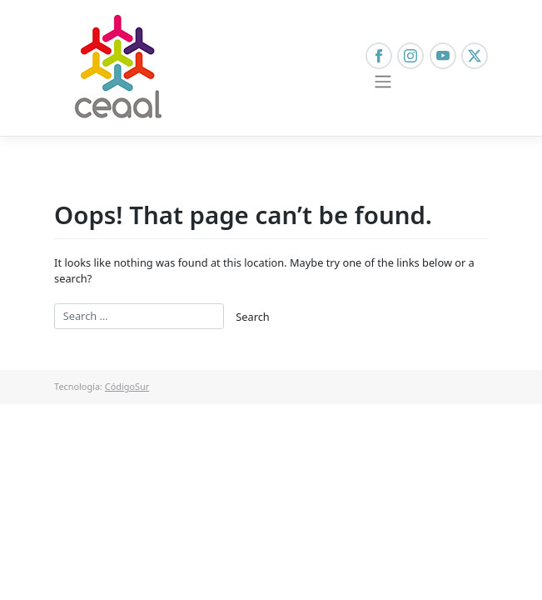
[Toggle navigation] (383, 81)
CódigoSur (127, 386)
